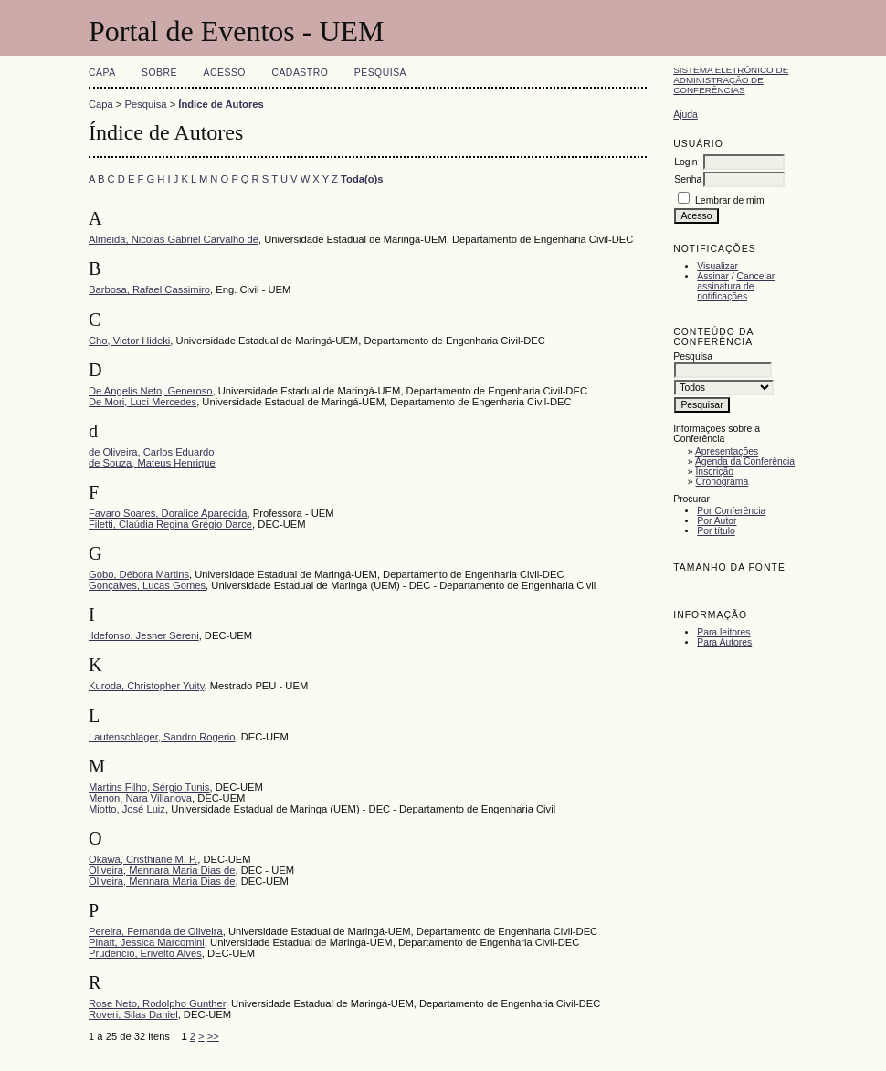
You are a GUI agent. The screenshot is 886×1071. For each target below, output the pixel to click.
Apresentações (726, 451)
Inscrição (714, 472)
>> (213, 1036)
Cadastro (299, 73)
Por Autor (716, 521)
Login (685, 162)
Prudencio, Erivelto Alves (145, 953)
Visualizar (717, 266)
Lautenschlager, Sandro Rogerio (162, 736)
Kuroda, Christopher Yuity (146, 685)
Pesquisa (380, 73)
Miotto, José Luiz (127, 808)
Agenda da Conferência (745, 462)
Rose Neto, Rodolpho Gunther (157, 1003)
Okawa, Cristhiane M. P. (143, 859)
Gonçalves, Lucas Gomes (147, 585)
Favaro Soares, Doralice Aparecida (168, 513)
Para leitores (723, 632)
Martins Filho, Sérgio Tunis (149, 787)
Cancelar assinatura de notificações (736, 286)
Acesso (225, 73)
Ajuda (685, 115)
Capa (102, 73)
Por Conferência (731, 511)
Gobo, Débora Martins (139, 574)
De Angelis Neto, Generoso (151, 390)
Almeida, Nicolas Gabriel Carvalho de (173, 239)
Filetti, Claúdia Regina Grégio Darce (170, 524)
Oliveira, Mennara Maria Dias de (162, 870)
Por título (716, 531)
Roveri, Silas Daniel (133, 1014)
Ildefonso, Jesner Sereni (144, 635)
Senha (687, 179)
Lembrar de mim (730, 200)
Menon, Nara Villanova (140, 798)
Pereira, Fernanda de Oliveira (156, 931)
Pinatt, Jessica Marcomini (147, 942)
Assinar (713, 276)
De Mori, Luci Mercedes (142, 401)
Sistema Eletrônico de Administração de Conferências (730, 80)
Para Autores (724, 642)
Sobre (159, 73)
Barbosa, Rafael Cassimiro (149, 289)
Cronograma (721, 482)
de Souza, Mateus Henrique (152, 462)
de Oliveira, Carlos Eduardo (151, 451)
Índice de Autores (220, 104)
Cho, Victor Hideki (129, 340)
